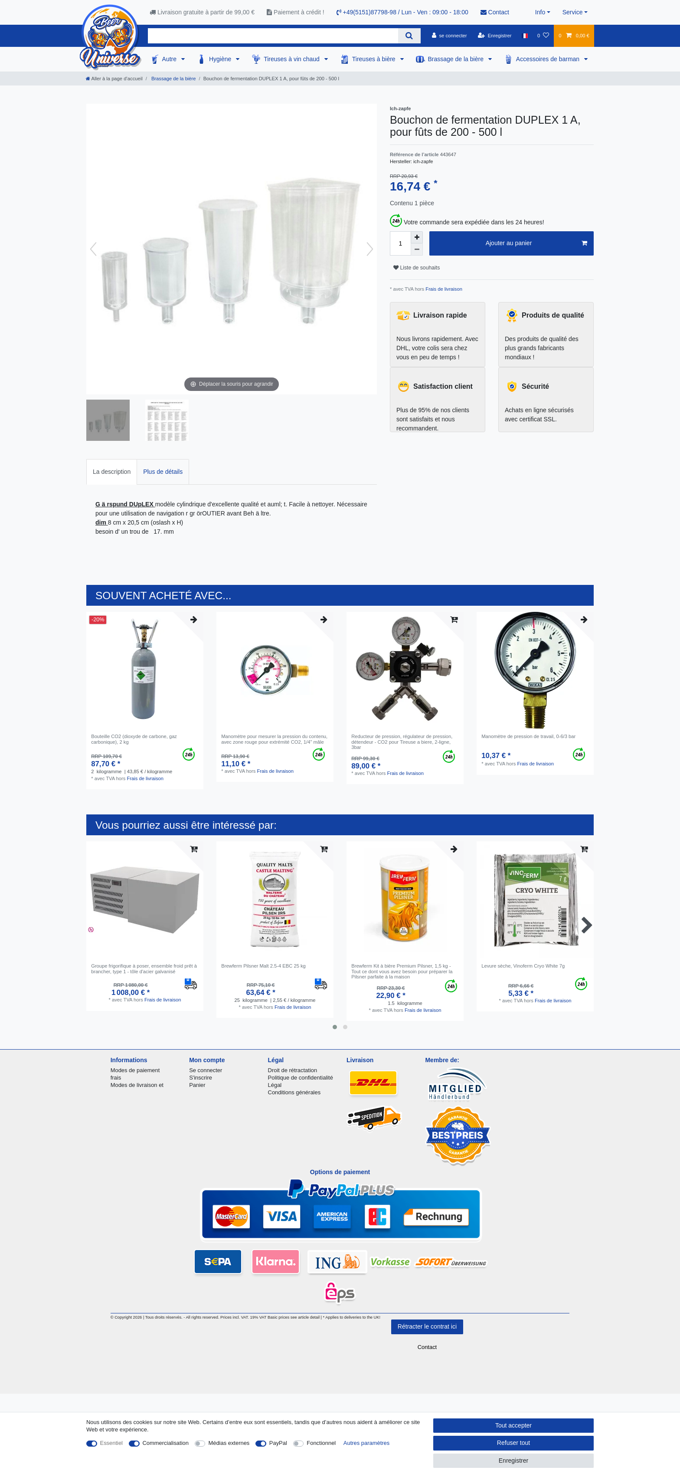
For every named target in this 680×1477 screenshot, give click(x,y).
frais (116, 1077)
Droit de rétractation (292, 1070)
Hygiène (221, 59)
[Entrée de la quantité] (400, 243)
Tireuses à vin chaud (292, 59)
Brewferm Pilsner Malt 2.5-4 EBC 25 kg (263, 965)
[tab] (111, 472)
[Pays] (525, 35)
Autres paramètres (366, 1443)
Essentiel (111, 1443)
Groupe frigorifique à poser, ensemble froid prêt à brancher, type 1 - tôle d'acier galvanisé (144, 968)
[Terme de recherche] (273, 35)
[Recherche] (409, 35)
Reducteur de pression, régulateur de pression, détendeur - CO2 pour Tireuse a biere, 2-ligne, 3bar (401, 742)
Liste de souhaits (416, 268)
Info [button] (540, 12)
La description (112, 471)
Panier (197, 1085)
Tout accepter (513, 1425)
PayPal (278, 1443)
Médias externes (228, 1443)
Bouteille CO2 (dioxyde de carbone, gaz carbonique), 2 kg (134, 739)
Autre (170, 59)
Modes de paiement (135, 1070)
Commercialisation (166, 1443)
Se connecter (205, 1070)
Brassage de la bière (456, 59)
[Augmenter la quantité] (417, 237)
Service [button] (572, 12)
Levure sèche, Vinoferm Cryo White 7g (523, 965)
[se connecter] (449, 35)
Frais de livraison (443, 289)
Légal (275, 1085)
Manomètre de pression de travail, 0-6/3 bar (528, 736)
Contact (495, 12)
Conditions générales (294, 1092)
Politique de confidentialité (300, 1077)
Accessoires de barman (548, 59)
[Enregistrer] (495, 35)
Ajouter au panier (536, 243)
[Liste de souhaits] (543, 35)
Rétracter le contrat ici (427, 1326)
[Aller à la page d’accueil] (114, 78)
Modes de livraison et (137, 1085)
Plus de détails (163, 471)
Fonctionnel (321, 1443)
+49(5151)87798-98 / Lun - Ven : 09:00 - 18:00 (402, 12)
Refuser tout (513, 1442)
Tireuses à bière (374, 59)
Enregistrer (513, 1460)
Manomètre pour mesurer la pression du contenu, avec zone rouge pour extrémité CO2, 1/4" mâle (274, 739)
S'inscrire (200, 1077)
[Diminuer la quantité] (417, 249)
